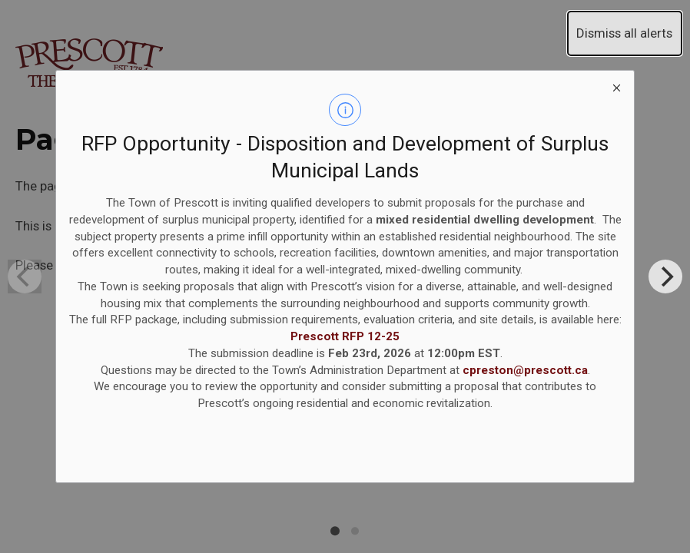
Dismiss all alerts (624, 33)
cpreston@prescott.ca (525, 370)
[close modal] (617, 88)
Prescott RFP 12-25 (345, 336)
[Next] (665, 276)
